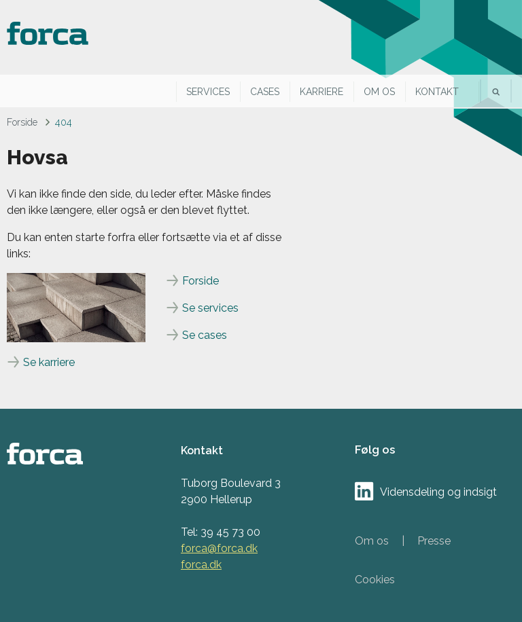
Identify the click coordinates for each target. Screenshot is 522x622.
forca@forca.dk (219, 548)
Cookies (375, 579)
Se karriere (49, 362)
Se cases (204, 335)
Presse (434, 540)
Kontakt (437, 91)
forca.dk (201, 564)
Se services (210, 307)
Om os (379, 91)
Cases (264, 91)
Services (208, 91)
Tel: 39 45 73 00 (220, 532)
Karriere (321, 91)
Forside (22, 122)
